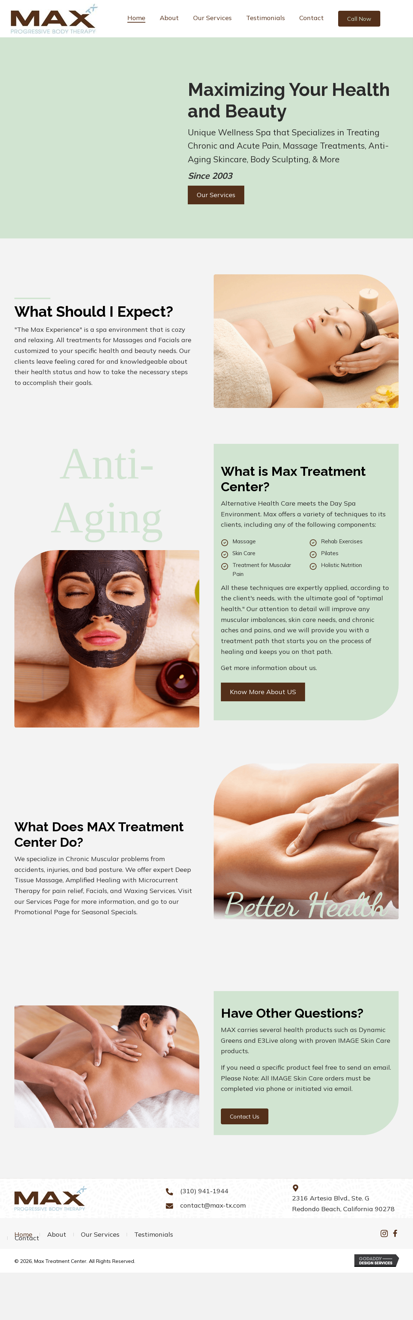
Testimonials (153, 1234)
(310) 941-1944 (204, 1191)
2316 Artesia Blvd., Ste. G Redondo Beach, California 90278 (343, 1203)
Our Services (100, 1234)
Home (23, 1234)
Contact (27, 1238)
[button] (359, 19)
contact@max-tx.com (213, 1205)
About (56, 1234)
